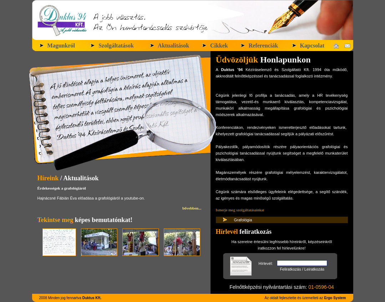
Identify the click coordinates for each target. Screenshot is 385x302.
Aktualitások (169, 45)
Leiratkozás (314, 269)
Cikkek (215, 45)
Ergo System (335, 298)
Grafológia (243, 220)
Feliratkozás (290, 269)
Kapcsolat (308, 45)
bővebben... (192, 208)
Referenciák (259, 45)
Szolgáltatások (112, 45)
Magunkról (57, 45)
